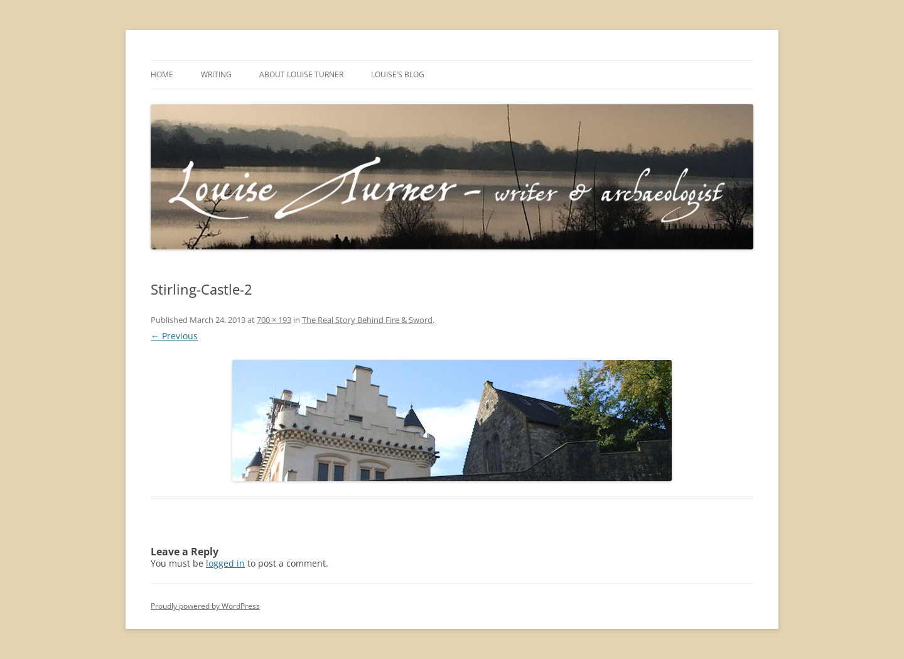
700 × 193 (274, 319)
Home (162, 74)
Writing (216, 74)
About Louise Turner (301, 74)
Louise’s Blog (397, 74)
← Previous (174, 336)
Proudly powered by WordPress (205, 606)
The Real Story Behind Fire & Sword (367, 319)
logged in (225, 563)
